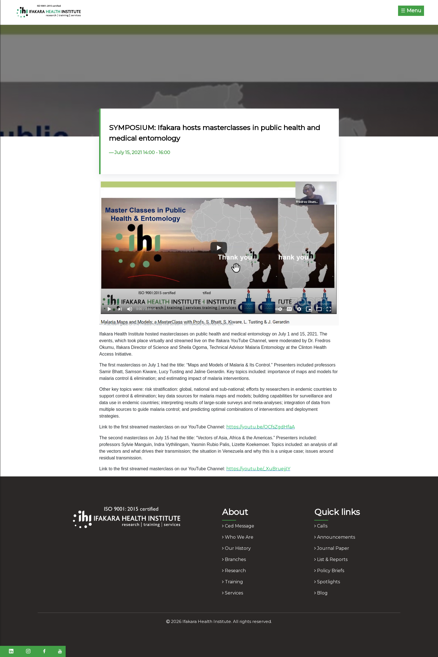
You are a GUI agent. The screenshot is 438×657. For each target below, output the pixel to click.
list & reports (330, 559)
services (232, 593)
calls (320, 526)
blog (321, 593)
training (232, 581)
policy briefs (329, 570)
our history (236, 548)
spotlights (327, 581)
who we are (237, 537)
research (234, 570)
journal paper (331, 548)
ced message (238, 526)
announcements (334, 537)
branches (234, 559)
